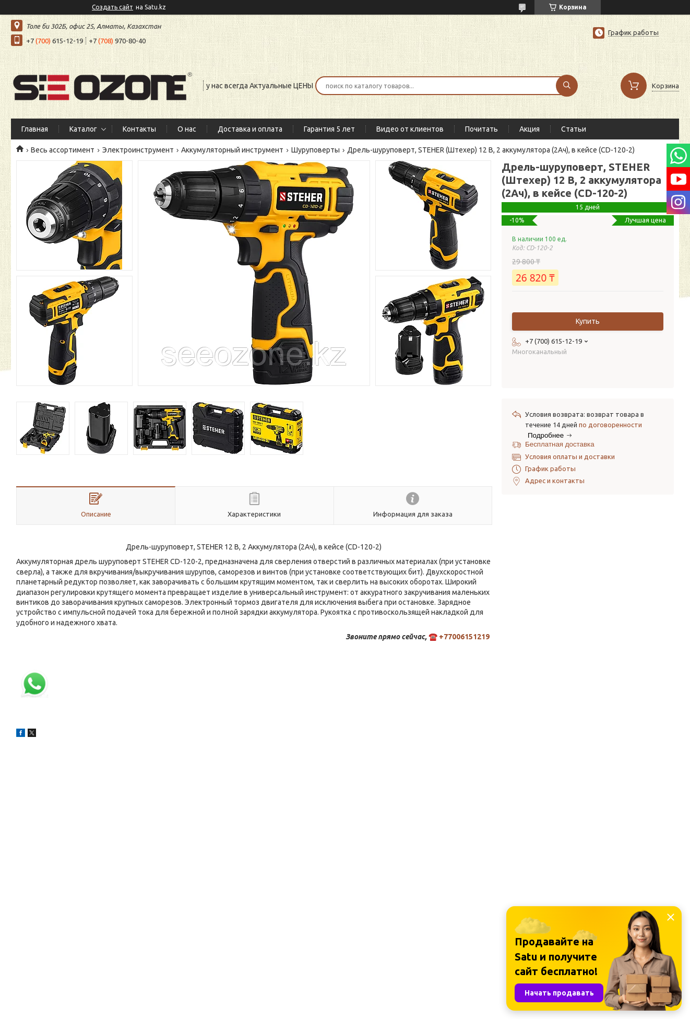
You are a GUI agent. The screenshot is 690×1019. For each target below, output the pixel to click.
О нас (186, 129)
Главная (34, 129)
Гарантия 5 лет (329, 129)
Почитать (481, 129)
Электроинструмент (138, 150)
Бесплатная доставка (559, 444)
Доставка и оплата (250, 129)
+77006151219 (464, 637)
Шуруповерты (315, 150)
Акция (529, 129)
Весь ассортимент (62, 150)
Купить (588, 321)
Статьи (573, 129)
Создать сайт (112, 7)
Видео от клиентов (410, 129)
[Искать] (567, 86)
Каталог (83, 129)
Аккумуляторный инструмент (232, 150)
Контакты (139, 129)
